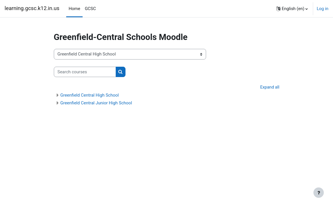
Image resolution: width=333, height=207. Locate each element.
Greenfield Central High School (89, 95)
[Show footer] (318, 192)
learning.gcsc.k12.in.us (32, 8)
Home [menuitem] (74, 8)
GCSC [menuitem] (90, 8)
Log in (322, 8)
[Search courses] (85, 72)
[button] (292, 8)
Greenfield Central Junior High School (96, 103)
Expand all (269, 87)
